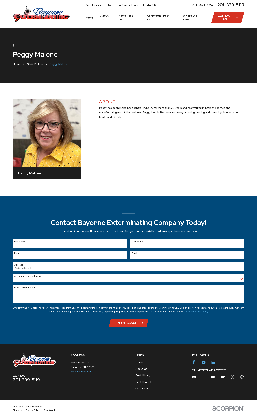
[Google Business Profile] (213, 362)
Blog (109, 5)
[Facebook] (194, 362)
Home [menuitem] (89, 18)
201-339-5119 (230, 5)
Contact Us (150, 5)
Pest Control (143, 382)
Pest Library (93, 5)
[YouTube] (203, 362)
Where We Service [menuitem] (190, 17)
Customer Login (127, 5)
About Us (141, 369)
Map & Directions (81, 371)
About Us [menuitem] (104, 17)
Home (139, 362)
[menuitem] (17, 410)
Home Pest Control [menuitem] (125, 17)
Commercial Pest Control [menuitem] (158, 17)
